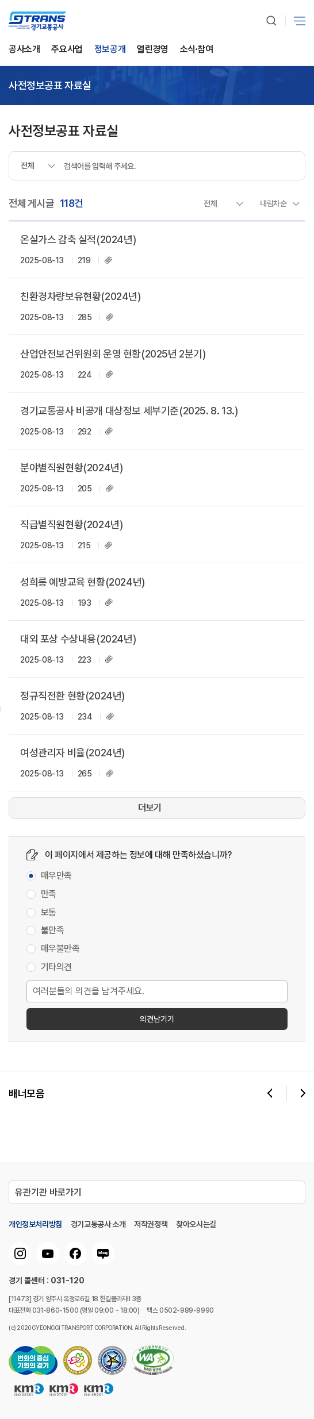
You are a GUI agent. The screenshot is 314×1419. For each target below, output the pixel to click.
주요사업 (66, 50)
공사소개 (24, 50)
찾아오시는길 (196, 1224)
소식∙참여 (196, 50)
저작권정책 (150, 1224)
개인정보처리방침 (35, 1224)
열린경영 (152, 50)
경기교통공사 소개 (98, 1224)
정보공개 (109, 50)
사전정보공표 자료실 (50, 85)
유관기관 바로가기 (48, 1192)
